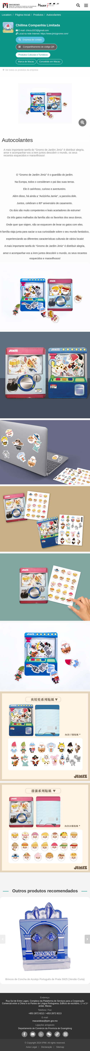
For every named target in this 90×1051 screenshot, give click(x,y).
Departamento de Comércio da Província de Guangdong (45, 1028)
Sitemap (60, 1047)
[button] (87, 939)
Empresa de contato (30, 39)
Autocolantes (54, 14)
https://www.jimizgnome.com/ (54, 33)
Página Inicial (22, 14)
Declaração (46, 1047)
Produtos (38, 14)
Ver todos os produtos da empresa (20, 70)
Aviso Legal (31, 1047)
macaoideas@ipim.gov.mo (45, 1021)
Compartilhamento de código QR (36, 47)
